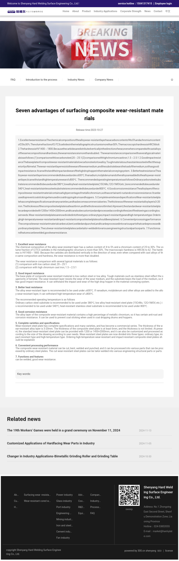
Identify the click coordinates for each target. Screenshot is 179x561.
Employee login (163, 3)
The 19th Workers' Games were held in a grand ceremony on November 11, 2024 (63, 430)
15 (138, 3)
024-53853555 (162, 526)
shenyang (151, 550)
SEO (159, 550)
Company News (104, 79)
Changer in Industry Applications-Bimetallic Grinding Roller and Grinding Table (62, 456)
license (169, 550)
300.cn (141, 550)
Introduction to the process (41, 79)
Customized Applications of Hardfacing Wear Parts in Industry (51, 443)
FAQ (13, 79)
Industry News (76, 79)
